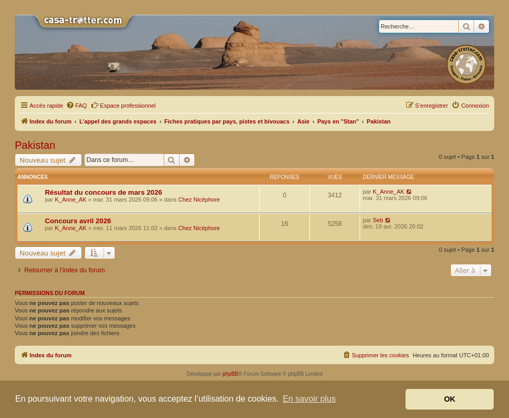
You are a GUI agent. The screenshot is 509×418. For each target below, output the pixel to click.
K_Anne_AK (71, 199)
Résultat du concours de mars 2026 (103, 192)
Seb (378, 220)
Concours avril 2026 (78, 221)
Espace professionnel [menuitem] (123, 105)
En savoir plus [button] (309, 398)
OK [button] (450, 399)
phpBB (230, 374)
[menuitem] (76, 105)
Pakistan (35, 145)
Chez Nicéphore (199, 199)
